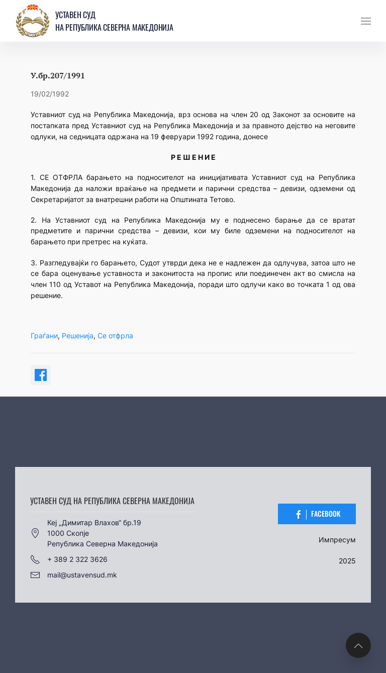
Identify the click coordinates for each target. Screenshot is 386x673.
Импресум (337, 539)
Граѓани (44, 335)
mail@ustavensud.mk (73, 575)
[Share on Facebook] (41, 375)
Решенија (77, 335)
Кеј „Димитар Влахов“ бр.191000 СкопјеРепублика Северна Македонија (94, 533)
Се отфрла (115, 335)
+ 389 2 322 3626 (69, 559)
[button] (366, 21)
